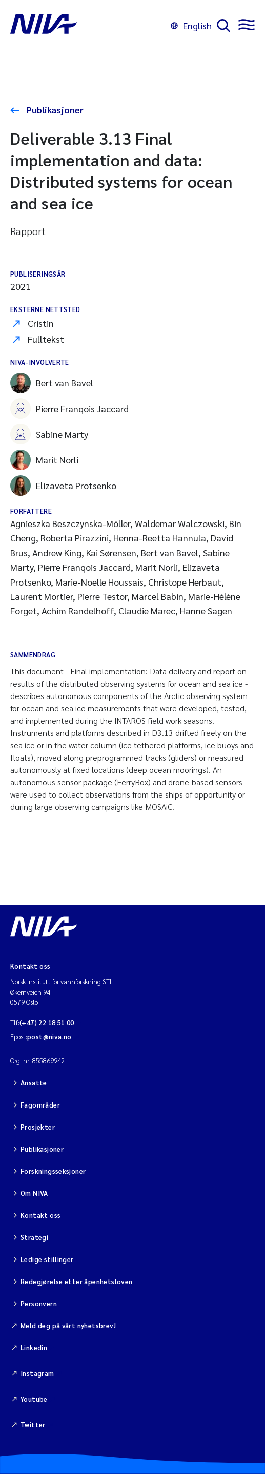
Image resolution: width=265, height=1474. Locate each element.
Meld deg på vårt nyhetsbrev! (68, 1325)
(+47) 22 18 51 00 (46, 1022)
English (191, 25)
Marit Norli (44, 460)
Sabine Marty (49, 434)
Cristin (41, 323)
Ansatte (34, 1082)
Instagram (37, 1373)
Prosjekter (38, 1126)
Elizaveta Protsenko (63, 485)
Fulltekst (46, 339)
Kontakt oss (40, 1215)
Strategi (34, 1237)
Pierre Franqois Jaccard (69, 408)
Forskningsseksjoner (53, 1171)
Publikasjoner (54, 109)
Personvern (39, 1303)
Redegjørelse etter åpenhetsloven (76, 1281)
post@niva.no (49, 1036)
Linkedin (34, 1347)
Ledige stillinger (47, 1259)
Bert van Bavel (51, 383)
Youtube (34, 1398)
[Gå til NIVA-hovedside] (88, 25)
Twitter (33, 1424)
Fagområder (40, 1104)
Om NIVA (34, 1193)
